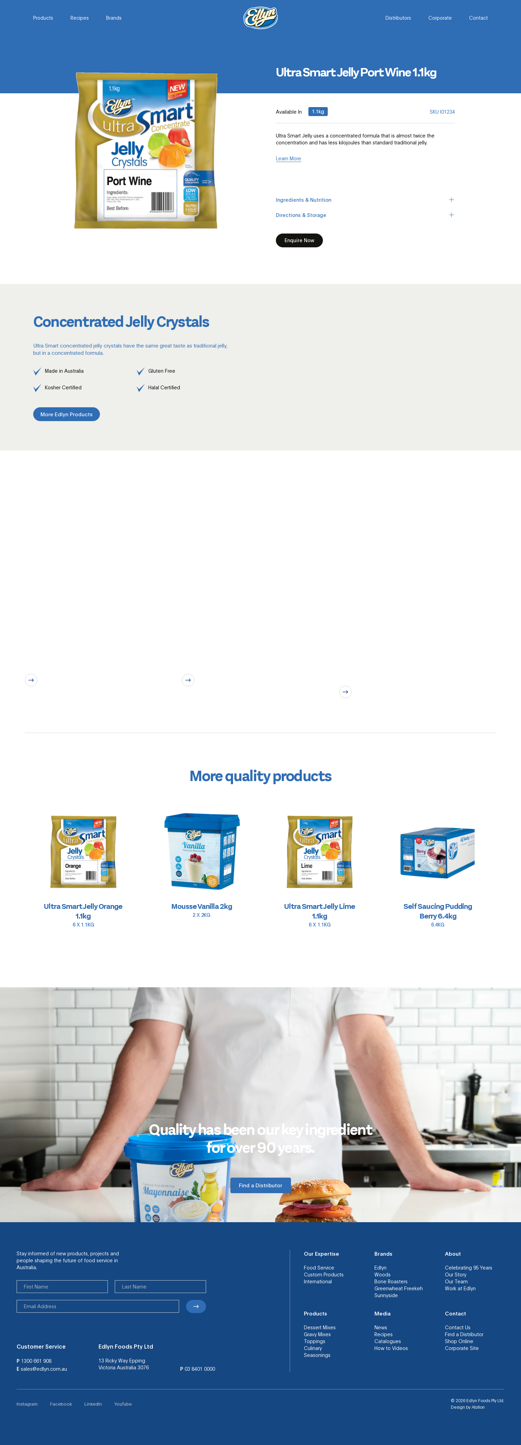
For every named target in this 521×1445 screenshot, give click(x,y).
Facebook (61, 1403)
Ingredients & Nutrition (365, 199)
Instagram (27, 1403)
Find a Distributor (464, 1334)
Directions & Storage (365, 214)
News (380, 1327)
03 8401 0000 (200, 1368)
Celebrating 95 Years (468, 1267)
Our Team (456, 1281)
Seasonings (317, 1354)
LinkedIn (93, 1403)
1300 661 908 (36, 1360)
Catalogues (387, 1341)
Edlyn (380, 1267)
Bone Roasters (391, 1281)
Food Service (319, 1267)
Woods (382, 1274)
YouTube (123, 1403)
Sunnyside (386, 1295)
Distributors (398, 17)
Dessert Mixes (320, 1327)
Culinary (313, 1347)
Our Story (455, 1274)
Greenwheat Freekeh (398, 1288)
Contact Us (458, 1327)
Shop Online (459, 1341)
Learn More (288, 158)
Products (43, 17)
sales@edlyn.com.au (44, 1368)
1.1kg (318, 111)
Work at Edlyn (460, 1288)
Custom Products (324, 1274)
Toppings (314, 1341)
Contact (478, 17)
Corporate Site (462, 1347)
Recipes (80, 17)
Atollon (478, 1407)
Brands (114, 17)
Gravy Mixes (317, 1334)
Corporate (440, 17)
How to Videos (391, 1347)
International (318, 1281)
